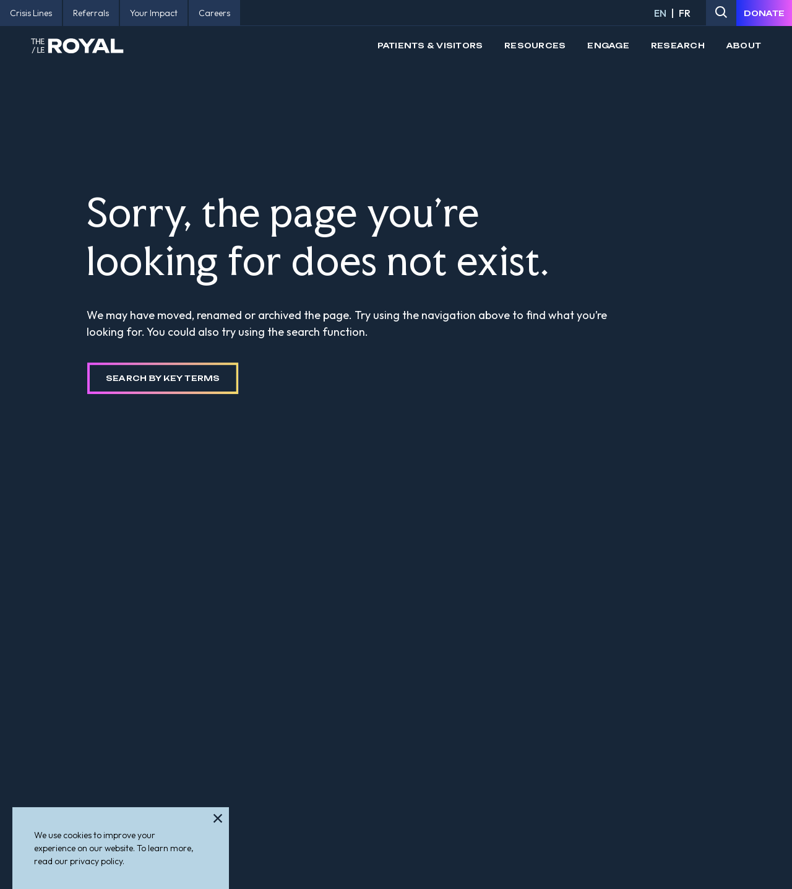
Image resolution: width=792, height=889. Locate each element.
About (743, 45)
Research (678, 45)
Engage (608, 45)
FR (685, 13)
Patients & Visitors (430, 45)
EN (660, 13)
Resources (535, 45)
